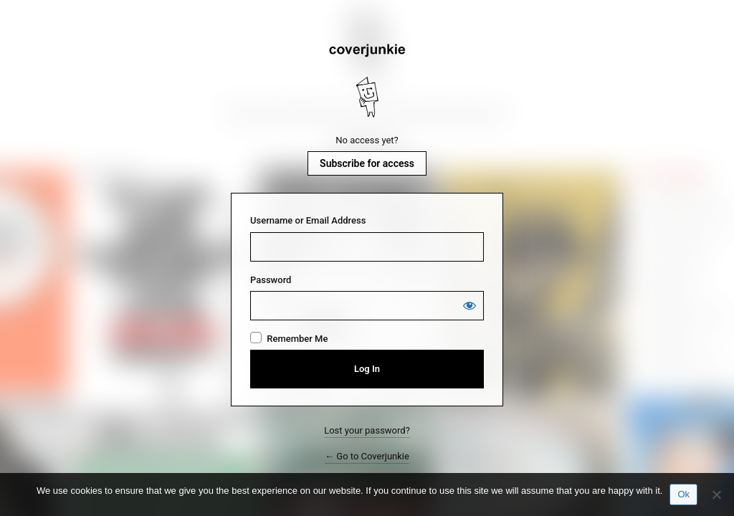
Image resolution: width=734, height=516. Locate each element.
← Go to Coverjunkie (367, 456)
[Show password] (469, 305)
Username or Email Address (308, 220)
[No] (716, 494)
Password (270, 279)
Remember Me (297, 338)
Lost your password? (367, 430)
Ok (683, 494)
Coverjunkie (367, 81)
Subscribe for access (367, 163)
